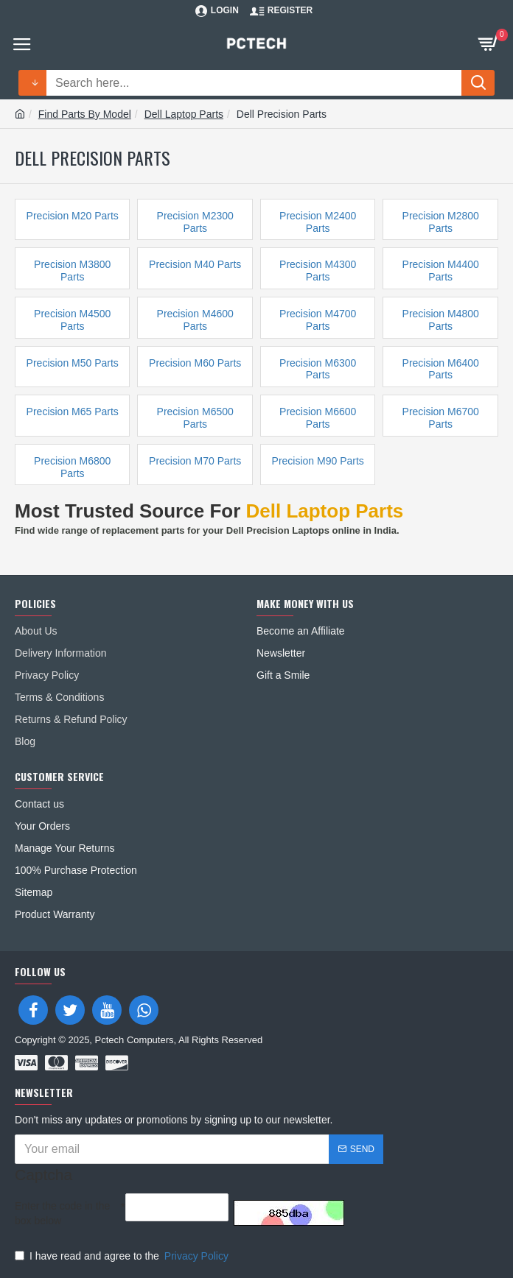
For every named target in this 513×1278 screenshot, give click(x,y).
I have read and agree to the (123, 1256)
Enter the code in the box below (62, 1213)
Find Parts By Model (84, 114)
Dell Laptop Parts (183, 114)
